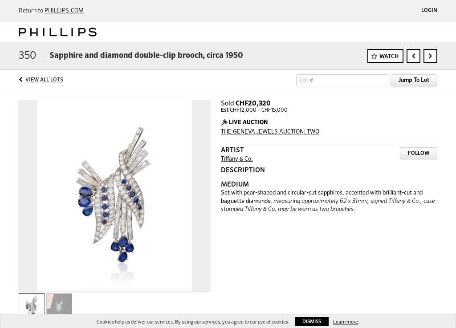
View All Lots (44, 80)
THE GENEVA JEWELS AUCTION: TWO (270, 132)
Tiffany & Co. (237, 159)
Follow (418, 153)
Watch (389, 57)
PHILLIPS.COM (64, 11)
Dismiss (311, 321)
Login (429, 10)
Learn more (345, 322)
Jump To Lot (414, 80)
